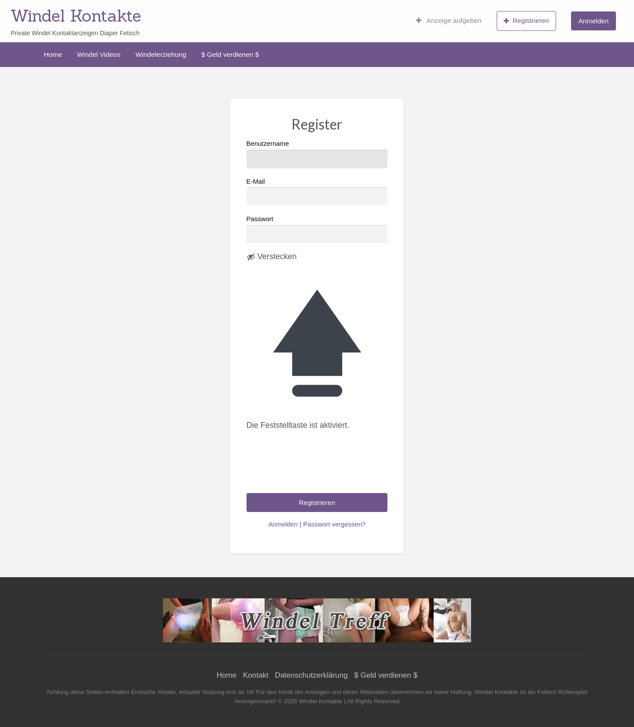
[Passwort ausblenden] (272, 256)
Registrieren (526, 21)
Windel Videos (99, 54)
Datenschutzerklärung (311, 675)
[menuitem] (449, 21)
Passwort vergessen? (334, 524)
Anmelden (593, 21)
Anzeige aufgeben (449, 21)
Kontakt (256, 675)
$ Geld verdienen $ (230, 54)
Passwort (260, 219)
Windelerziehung (161, 54)
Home (53, 54)
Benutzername (317, 154)
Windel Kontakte (76, 15)
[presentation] (313, 468)
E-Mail (317, 192)
